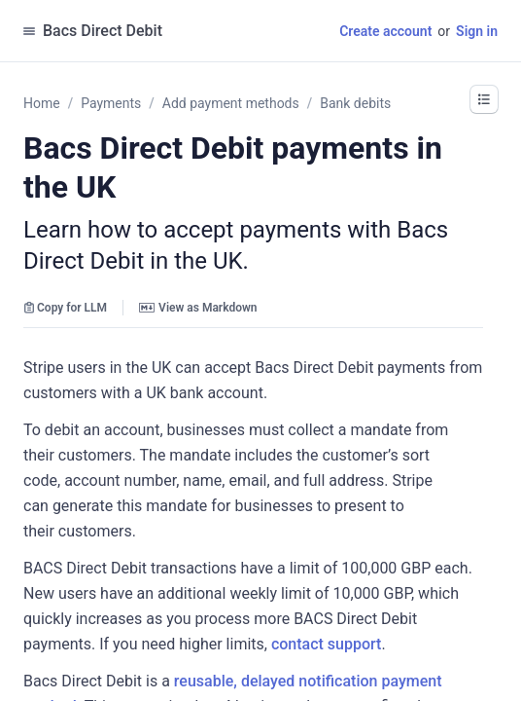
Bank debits (355, 103)
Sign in (477, 31)
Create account (385, 31)
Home (41, 103)
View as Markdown (198, 307)
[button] (484, 99)
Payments (111, 103)
